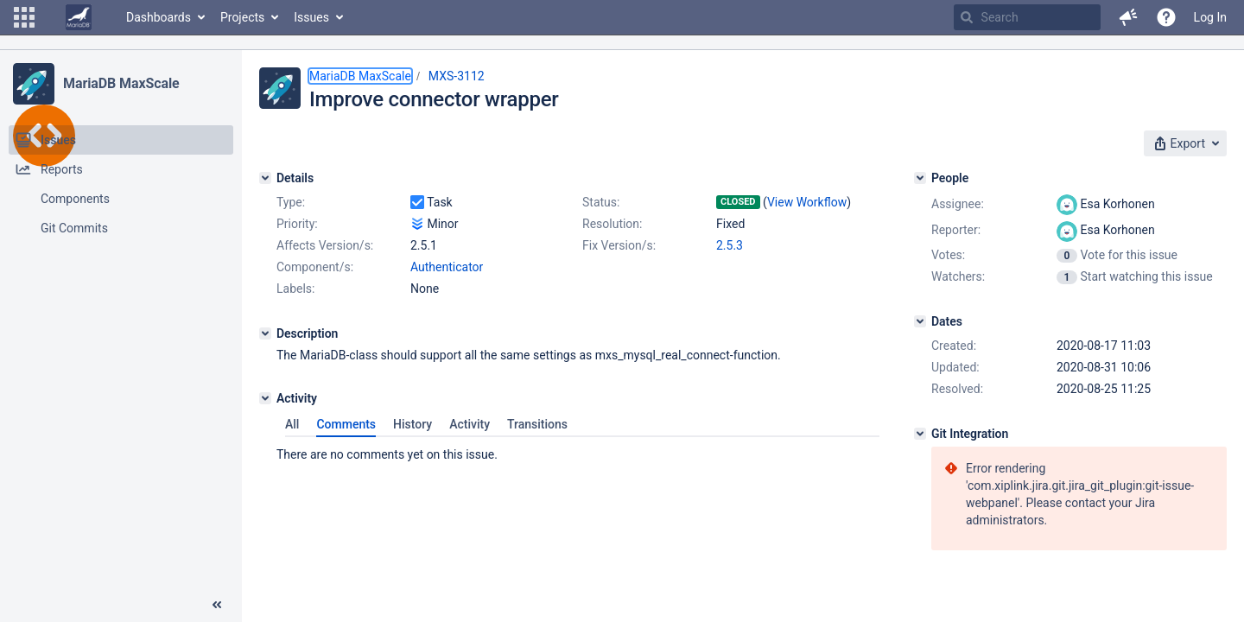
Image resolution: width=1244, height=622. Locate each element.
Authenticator (446, 267)
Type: (290, 202)
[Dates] (920, 321)
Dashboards (158, 17)
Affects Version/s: (324, 245)
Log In (1210, 17)
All (292, 424)
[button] (24, 17)
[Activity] (265, 398)
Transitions (537, 424)
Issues (311, 17)
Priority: (297, 224)
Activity (469, 424)
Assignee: (957, 204)
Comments (346, 424)
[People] (920, 178)
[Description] (265, 333)
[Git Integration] (920, 434)
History (412, 424)
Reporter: (956, 230)
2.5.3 (729, 245)
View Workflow (807, 202)
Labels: (295, 288)
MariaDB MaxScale (121, 83)
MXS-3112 (456, 76)
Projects (242, 17)
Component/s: (314, 267)
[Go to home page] (78, 17)
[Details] (265, 178)
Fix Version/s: (619, 245)
